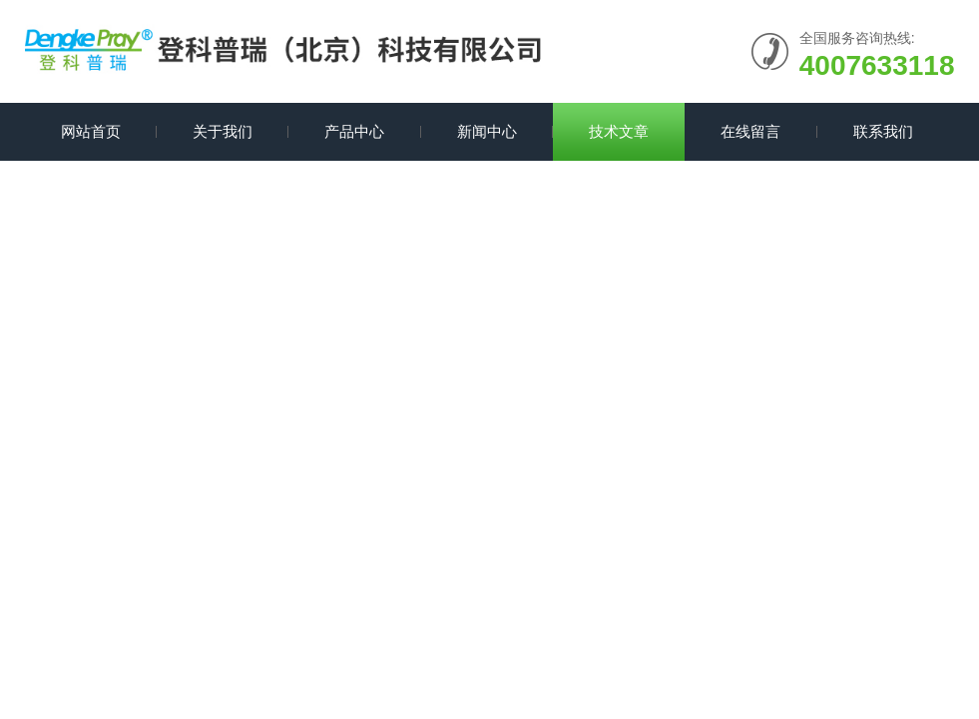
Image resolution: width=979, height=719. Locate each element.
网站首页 (91, 131)
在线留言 (750, 131)
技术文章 (619, 131)
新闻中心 (487, 131)
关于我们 (222, 131)
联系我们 (883, 131)
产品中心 (354, 131)
